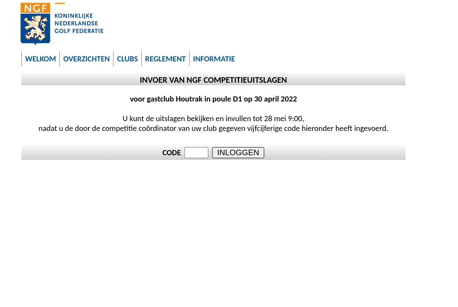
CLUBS (127, 59)
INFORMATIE (214, 59)
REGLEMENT (165, 59)
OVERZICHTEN (86, 59)
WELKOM (40, 59)
